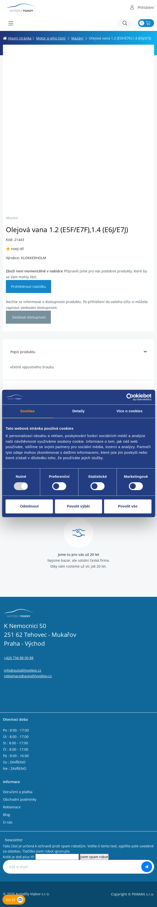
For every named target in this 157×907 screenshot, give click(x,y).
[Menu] (10, 23)
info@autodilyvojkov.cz (22, 670)
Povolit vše (127, 506)
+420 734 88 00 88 (18, 657)
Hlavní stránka (17, 38)
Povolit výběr (78, 506)
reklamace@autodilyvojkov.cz (28, 676)
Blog (6, 814)
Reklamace (12, 807)
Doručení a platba (17, 791)
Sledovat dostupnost (28, 317)
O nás (8, 822)
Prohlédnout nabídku (28, 286)
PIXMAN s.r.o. (143, 894)
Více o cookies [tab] (129, 411)
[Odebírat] (146, 866)
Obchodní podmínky (19, 799)
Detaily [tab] (78, 411)
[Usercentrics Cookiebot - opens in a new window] (129, 397)
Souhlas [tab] (27, 411)
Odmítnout (29, 506)
